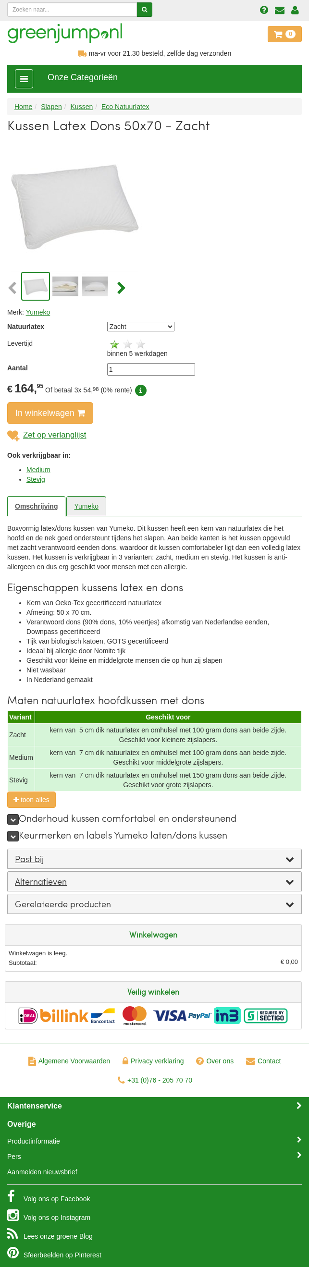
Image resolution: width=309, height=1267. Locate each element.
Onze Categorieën (83, 77)
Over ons (215, 1061)
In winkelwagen (50, 413)
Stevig (35, 479)
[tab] (154, 859)
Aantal (17, 368)
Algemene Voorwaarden (69, 1061)
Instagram (48, 1215)
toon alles (31, 800)
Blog (50, 1234)
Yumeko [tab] (86, 506)
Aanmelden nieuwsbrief (42, 1172)
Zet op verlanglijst (47, 434)
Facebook (48, 1196)
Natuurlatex (25, 326)
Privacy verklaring (153, 1061)
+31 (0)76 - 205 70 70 (155, 1080)
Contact (263, 1061)
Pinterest (54, 1252)
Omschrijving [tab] (36, 506)
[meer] (13, 819)
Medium (38, 470)
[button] (13, 288)
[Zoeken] (144, 9)
